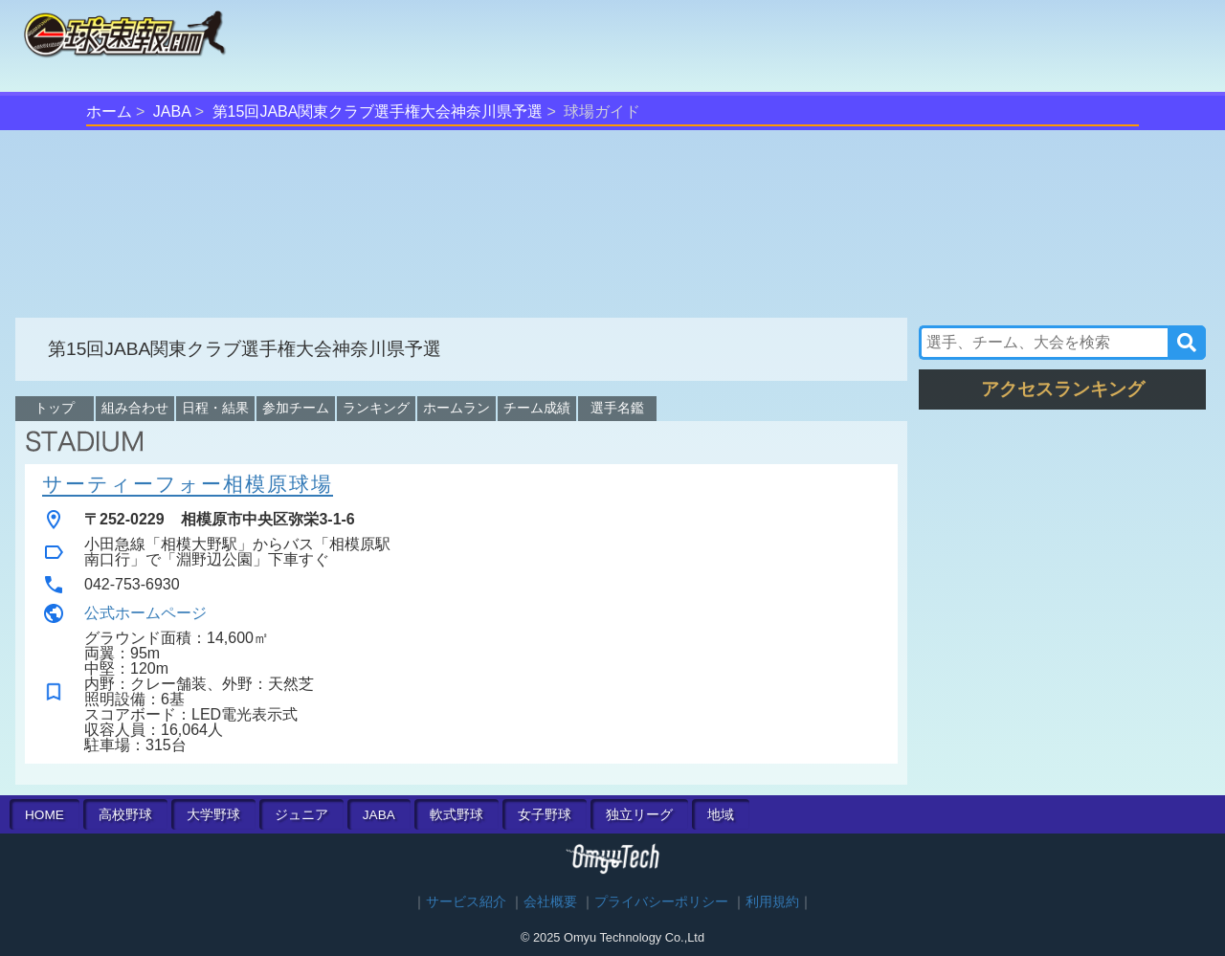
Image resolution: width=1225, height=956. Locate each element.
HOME (44, 815)
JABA (172, 111)
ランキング (376, 407)
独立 (639, 815)
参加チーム (295, 407)
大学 (213, 815)
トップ (54, 407)
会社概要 (550, 902)
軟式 (456, 815)
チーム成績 (536, 407)
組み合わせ (134, 407)
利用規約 (772, 902)
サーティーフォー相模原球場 (187, 484)
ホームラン (456, 407)
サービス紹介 (466, 902)
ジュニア (301, 815)
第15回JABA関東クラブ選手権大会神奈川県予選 (378, 111)
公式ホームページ (145, 613)
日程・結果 (215, 407)
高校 (125, 815)
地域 (720, 815)
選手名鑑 (617, 407)
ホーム (109, 111)
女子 (544, 815)
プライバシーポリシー (661, 902)
